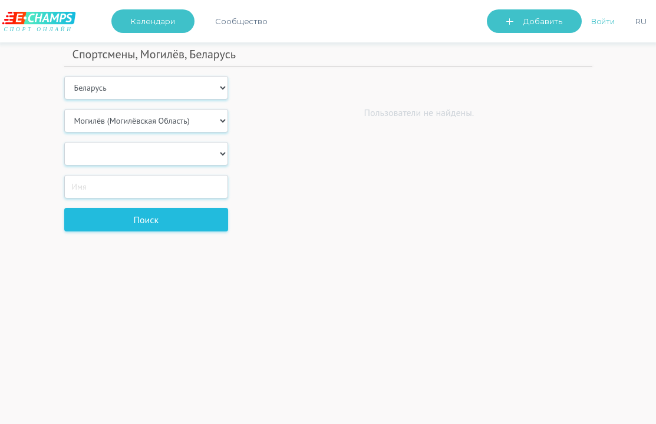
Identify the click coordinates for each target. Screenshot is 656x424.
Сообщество (241, 21)
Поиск (146, 220)
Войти (603, 21)
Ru (641, 21)
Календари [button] (153, 21)
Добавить (542, 21)
